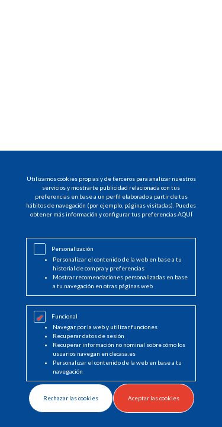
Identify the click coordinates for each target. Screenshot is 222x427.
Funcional (65, 316)
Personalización (73, 248)
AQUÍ (185, 214)
